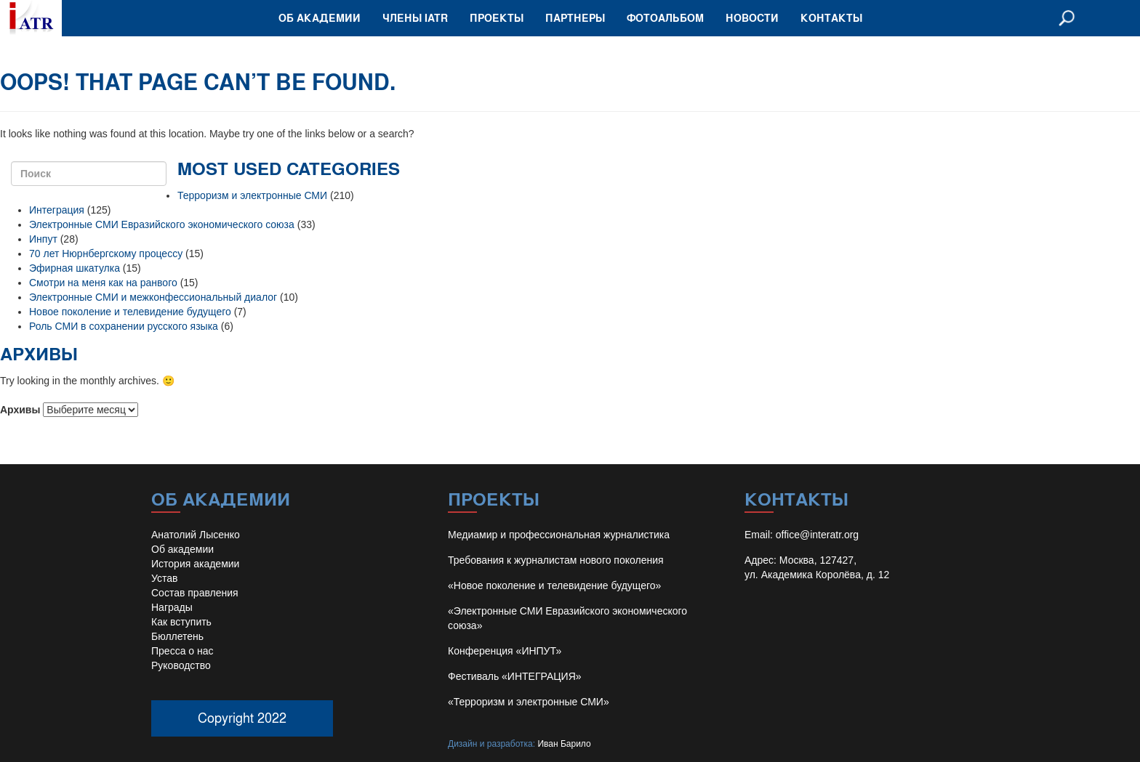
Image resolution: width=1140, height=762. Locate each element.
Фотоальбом (665, 17)
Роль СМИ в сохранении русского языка (123, 326)
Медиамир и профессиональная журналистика (559, 534)
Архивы (20, 410)
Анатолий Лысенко (195, 534)
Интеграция (56, 210)
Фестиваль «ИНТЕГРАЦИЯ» (515, 676)
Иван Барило (563, 744)
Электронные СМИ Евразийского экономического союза (161, 224)
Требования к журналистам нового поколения (556, 560)
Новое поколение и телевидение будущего (130, 311)
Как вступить (181, 622)
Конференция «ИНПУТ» (504, 651)
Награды (172, 607)
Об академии (319, 17)
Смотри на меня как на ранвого (103, 282)
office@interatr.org (817, 534)
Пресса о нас (182, 651)
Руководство (181, 665)
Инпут (43, 239)
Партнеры (575, 17)
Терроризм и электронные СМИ (252, 195)
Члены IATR (415, 17)
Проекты (496, 17)
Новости (752, 17)
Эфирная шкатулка (74, 268)
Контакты (831, 17)
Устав (164, 578)
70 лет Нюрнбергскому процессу (105, 253)
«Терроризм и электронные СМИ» (528, 702)
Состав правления (194, 593)
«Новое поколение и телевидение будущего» (554, 585)
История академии (195, 564)
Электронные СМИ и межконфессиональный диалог (153, 297)
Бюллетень (177, 636)
